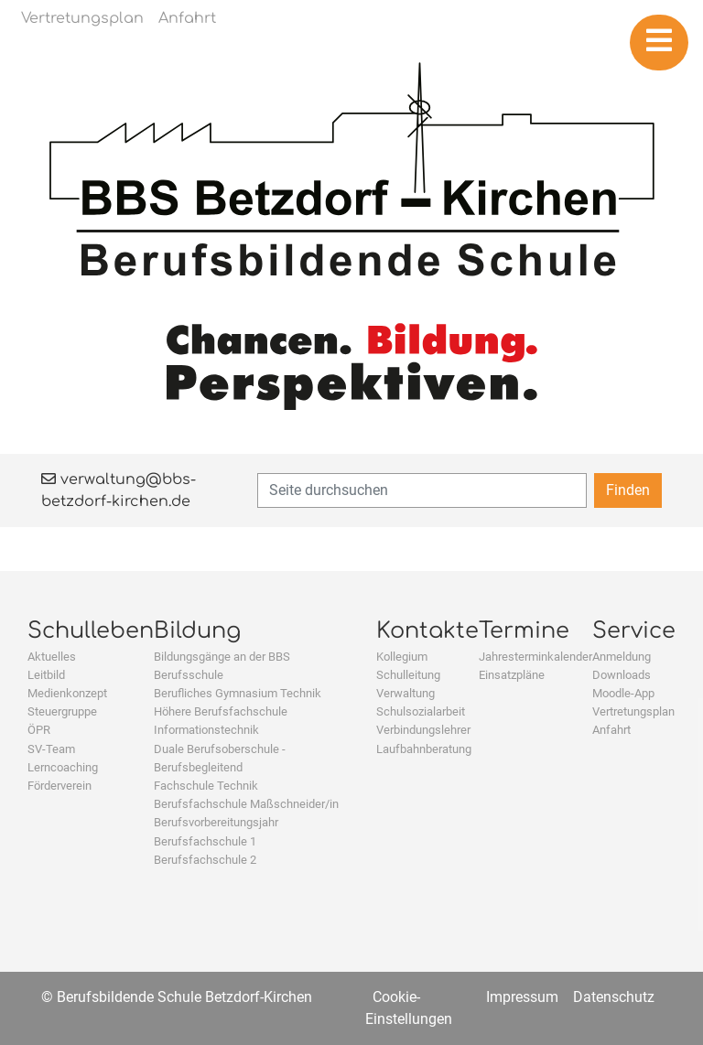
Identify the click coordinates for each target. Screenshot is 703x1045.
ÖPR (38, 730)
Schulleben (90, 631)
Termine (524, 631)
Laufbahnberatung (423, 749)
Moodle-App (623, 693)
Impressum (522, 997)
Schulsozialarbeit (420, 711)
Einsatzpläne (512, 675)
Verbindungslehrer (423, 730)
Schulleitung (408, 675)
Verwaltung (405, 693)
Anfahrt (611, 730)
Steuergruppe (62, 711)
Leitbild (46, 675)
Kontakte (427, 631)
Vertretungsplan (633, 711)
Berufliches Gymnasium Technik (237, 693)
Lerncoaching (62, 767)
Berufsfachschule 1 (205, 841)
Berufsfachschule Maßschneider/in (246, 804)
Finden (628, 490)
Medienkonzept (67, 693)
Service (634, 631)
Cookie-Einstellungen (408, 1008)
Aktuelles (51, 656)
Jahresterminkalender (535, 656)
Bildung (197, 631)
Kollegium (401, 656)
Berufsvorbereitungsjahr (216, 822)
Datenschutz (613, 997)
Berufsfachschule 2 (205, 860)
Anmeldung (621, 656)
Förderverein (59, 785)
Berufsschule (188, 675)
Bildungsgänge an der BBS (222, 656)
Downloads (621, 675)
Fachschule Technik (206, 785)
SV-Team (51, 749)
